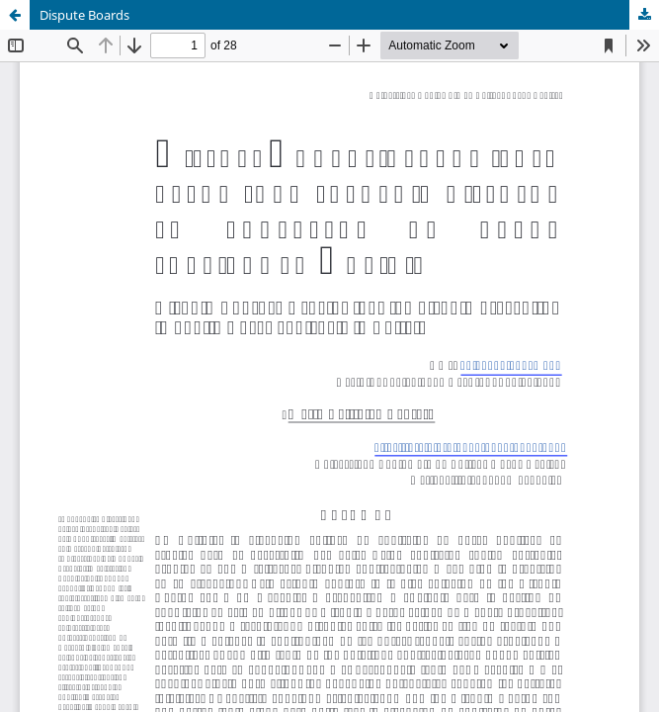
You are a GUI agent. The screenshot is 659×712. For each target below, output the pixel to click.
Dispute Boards (84, 15)
